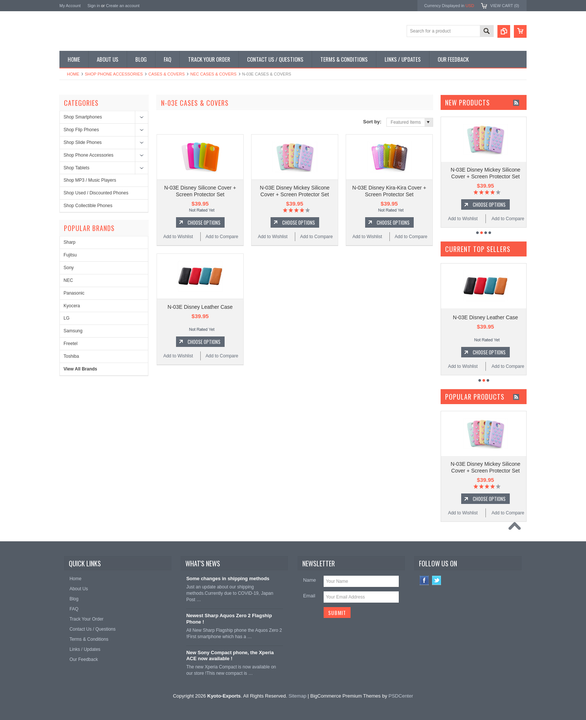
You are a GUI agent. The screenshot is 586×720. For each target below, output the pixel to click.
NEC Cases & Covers (213, 74)
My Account (70, 5)
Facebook (424, 580)
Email (309, 596)
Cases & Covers (166, 74)
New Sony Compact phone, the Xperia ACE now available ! (230, 656)
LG (67, 318)
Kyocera (72, 305)
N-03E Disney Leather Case (199, 307)
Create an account (122, 5)
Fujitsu (70, 255)
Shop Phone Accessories (114, 74)
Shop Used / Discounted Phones (96, 193)
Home (73, 74)
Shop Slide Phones (83, 142)
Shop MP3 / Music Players (90, 180)
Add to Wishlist (178, 236)
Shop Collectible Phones (88, 205)
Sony (69, 267)
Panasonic (74, 293)
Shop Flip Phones (81, 129)
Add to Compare (222, 236)
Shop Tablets (76, 167)
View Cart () (504, 5)
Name (309, 580)
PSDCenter (401, 696)
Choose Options (204, 222)
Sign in (93, 5)
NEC (68, 280)
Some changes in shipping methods (227, 578)
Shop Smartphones (83, 117)
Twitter (436, 580)
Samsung (73, 330)
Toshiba (71, 356)
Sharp (69, 242)
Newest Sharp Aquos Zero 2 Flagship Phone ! (229, 619)
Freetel (70, 343)
